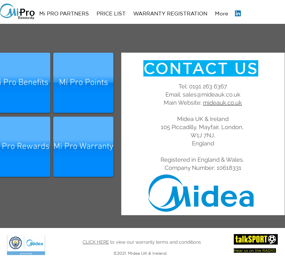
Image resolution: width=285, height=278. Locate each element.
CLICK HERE (96, 242)
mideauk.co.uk (222, 102)
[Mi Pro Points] (83, 83)
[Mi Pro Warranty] (83, 147)
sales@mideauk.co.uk (212, 94)
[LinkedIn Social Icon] (238, 13)
